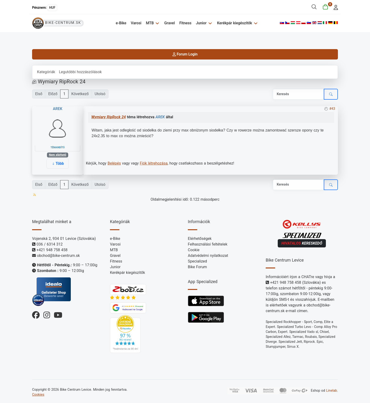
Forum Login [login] (185, 54)
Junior (201, 23)
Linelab (331, 391)
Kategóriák (46, 72)
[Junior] (209, 23)
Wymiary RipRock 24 (108, 117)
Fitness (185, 23)
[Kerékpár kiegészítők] (255, 23)
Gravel (169, 23)
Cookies (38, 395)
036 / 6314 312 (50, 244)
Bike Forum (197, 267)
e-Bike (121, 23)
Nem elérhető (57, 155)
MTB (150, 23)
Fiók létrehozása (154, 163)
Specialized (197, 261)
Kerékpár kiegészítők (234, 23)
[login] (334, 7)
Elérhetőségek (200, 238)
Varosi (136, 23)
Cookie (193, 250)
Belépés (114, 163)
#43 (332, 108)
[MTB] (157, 23)
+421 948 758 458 (52, 250)
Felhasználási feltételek (207, 244)
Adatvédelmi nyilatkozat (208, 255)
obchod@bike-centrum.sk (58, 255)
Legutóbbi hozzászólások (80, 72)
